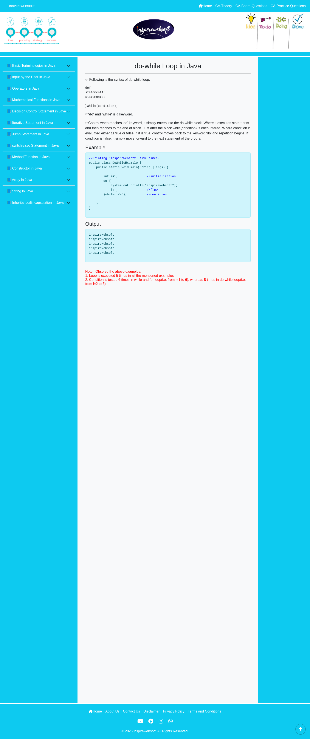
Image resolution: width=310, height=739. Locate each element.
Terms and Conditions (204, 711)
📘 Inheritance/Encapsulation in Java (35, 202)
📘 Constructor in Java (24, 168)
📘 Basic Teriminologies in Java (31, 65)
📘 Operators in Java (23, 88)
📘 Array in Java (19, 180)
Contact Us (131, 711)
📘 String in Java (20, 191)
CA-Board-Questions (251, 6)
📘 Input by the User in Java (28, 77)
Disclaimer (151, 711)
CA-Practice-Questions (288, 6)
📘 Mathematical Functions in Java (33, 100)
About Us (112, 711)
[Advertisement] (284, 121)
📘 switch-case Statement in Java (33, 145)
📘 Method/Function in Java (28, 157)
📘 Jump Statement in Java (28, 134)
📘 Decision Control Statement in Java (36, 111)
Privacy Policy (173, 711)
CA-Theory (223, 6)
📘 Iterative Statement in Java (30, 122)
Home (205, 6)
